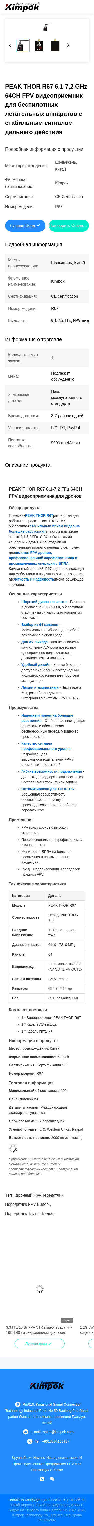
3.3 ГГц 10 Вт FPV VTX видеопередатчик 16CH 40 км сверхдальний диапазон (39, 1330)
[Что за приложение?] (42, 1479)
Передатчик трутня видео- (30, 1213)
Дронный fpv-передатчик (39, 1195)
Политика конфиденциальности (34, 1500)
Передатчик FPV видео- (27, 1204)
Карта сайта (73, 1500)
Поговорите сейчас (67, 225)
